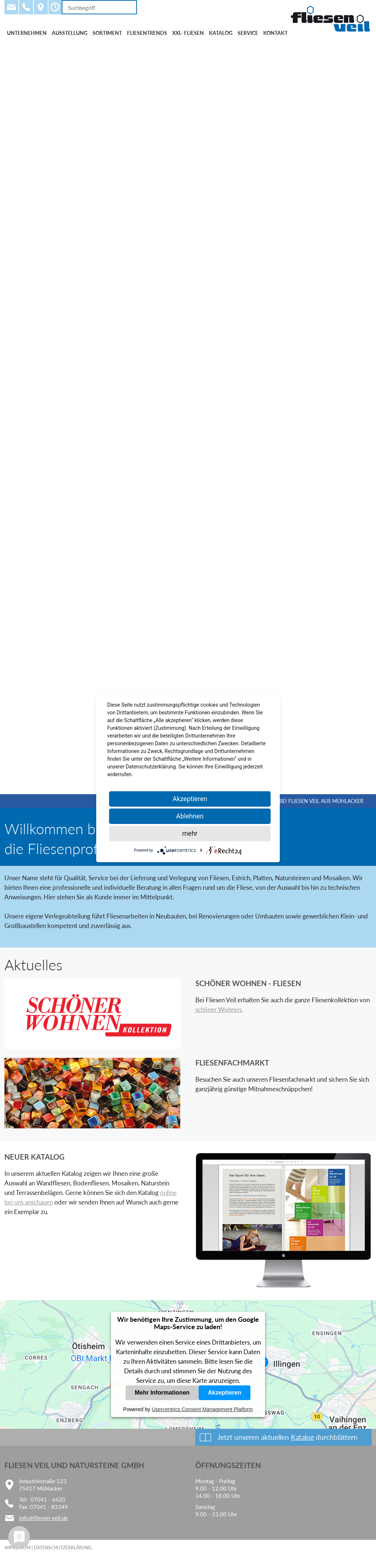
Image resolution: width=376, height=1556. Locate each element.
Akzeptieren (224, 1392)
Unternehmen (27, 33)
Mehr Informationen (162, 1392)
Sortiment (107, 33)
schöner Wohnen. (219, 1009)
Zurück (16, 417)
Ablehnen (189, 816)
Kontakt (275, 33)
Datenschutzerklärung (63, 1547)
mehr (189, 833)
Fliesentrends (147, 33)
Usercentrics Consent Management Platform (202, 1409)
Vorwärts (359, 417)
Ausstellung (69, 33)
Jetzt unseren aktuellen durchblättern (287, 1437)
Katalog (220, 33)
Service (248, 33)
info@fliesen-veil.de (43, 1517)
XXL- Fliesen (188, 33)
